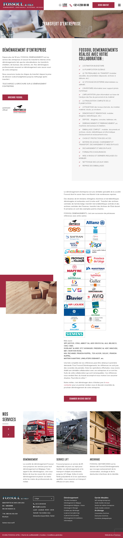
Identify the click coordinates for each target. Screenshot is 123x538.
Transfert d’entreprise (70, 500)
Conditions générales (54, 535)
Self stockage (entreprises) (102, 500)
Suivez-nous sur (8, 523)
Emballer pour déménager (71, 510)
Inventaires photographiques (103, 518)
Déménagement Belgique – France (74, 505)
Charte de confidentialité (30, 535)
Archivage (99, 510)
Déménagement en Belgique (72, 503)
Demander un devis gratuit (80, 398)
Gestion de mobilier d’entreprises (104, 505)
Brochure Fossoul (15, 97)
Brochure (5, 517)
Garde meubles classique (102, 503)
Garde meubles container (102, 508)
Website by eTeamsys (113, 535)
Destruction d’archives (101, 516)
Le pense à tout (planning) (71, 513)
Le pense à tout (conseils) (71, 515)
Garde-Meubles (101, 498)
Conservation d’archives (102, 513)
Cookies (43, 535)
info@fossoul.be (39, 507)
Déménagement (71, 498)
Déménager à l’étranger (71, 508)
